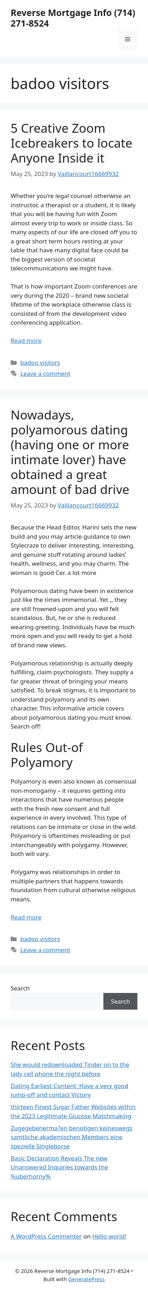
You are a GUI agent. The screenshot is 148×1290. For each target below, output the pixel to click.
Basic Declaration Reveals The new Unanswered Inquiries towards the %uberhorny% (59, 1167)
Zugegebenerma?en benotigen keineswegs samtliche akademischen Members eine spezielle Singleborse (71, 1137)
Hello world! (109, 1236)
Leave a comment (45, 373)
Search (20, 988)
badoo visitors (40, 362)
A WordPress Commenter (46, 1236)
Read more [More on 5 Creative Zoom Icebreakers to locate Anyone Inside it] (26, 340)
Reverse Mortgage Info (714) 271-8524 (73, 17)
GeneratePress (86, 1279)
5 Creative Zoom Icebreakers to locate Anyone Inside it (71, 143)
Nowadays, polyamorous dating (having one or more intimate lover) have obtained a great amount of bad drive (70, 452)
